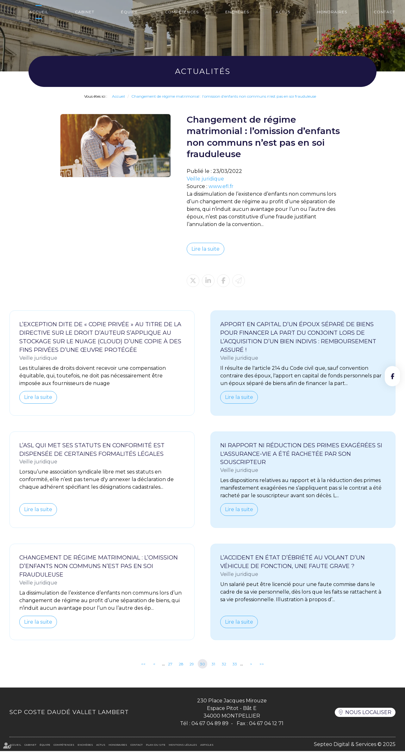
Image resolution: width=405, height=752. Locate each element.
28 (181, 664)
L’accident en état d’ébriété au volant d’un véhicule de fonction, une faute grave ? (293, 562)
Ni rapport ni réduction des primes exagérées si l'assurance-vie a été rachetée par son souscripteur (301, 454)
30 (202, 664)
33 (235, 664)
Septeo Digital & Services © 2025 (355, 745)
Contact (384, 11)
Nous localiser (368, 713)
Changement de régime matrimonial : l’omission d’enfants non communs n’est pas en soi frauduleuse (223, 96)
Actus (283, 11)
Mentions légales (183, 745)
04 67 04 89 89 (210, 724)
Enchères (237, 11)
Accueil (38, 11)
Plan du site (155, 745)
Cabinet (84, 11)
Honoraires (332, 11)
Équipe (129, 11)
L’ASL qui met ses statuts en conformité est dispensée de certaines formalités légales (92, 450)
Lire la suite (205, 249)
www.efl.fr (221, 186)
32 (224, 664)
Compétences (182, 11)
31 (213, 664)
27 (170, 664)
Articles (207, 745)
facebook (392, 376)
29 (192, 664)
